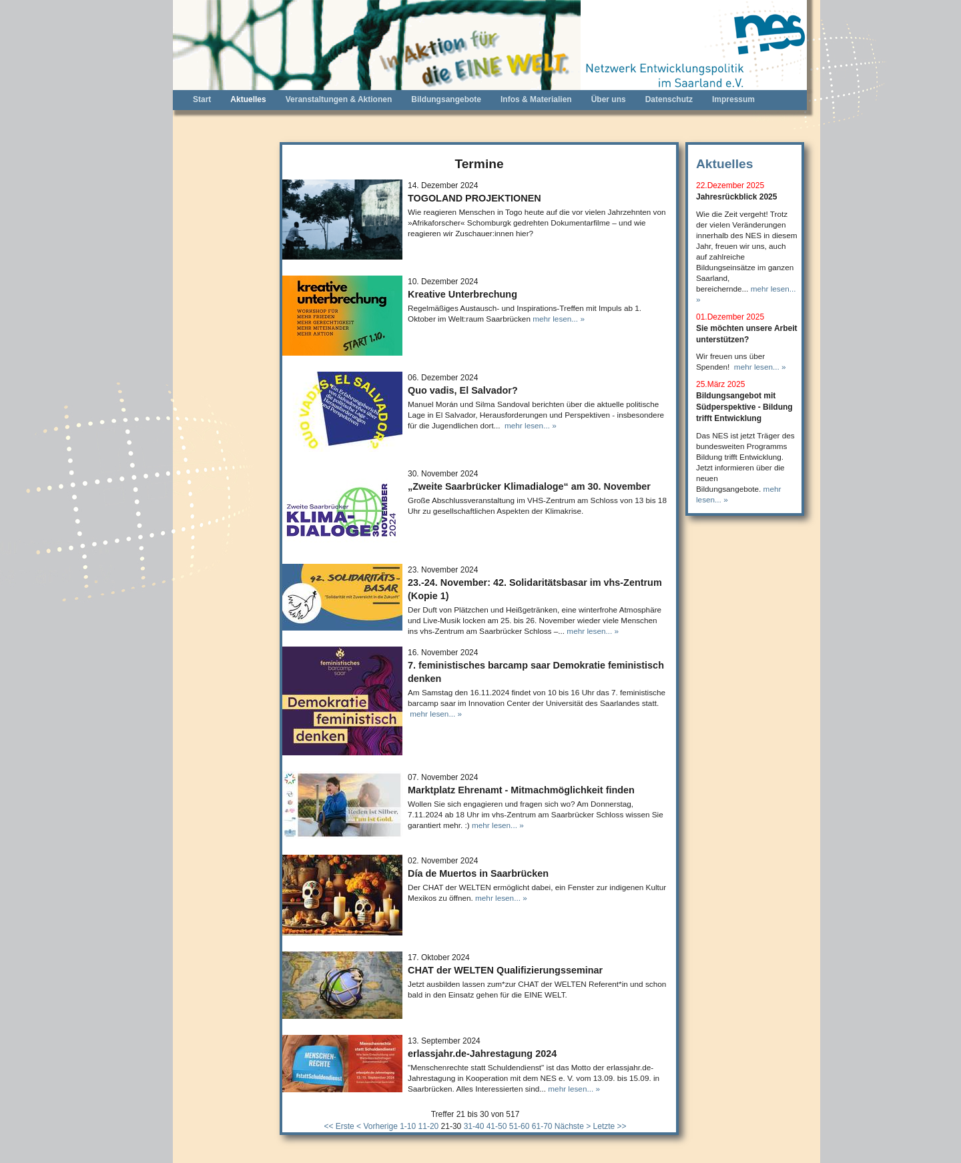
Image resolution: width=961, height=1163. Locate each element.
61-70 (542, 1126)
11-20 (428, 1126)
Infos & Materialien (536, 99)
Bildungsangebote (446, 99)
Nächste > (573, 1126)
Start (202, 99)
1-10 (408, 1126)
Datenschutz (669, 99)
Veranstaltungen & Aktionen (339, 99)
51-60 (519, 1126)
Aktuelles (248, 99)
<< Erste (339, 1126)
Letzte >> (610, 1126)
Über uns (608, 99)
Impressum (733, 99)
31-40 (474, 1126)
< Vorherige (377, 1126)
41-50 (497, 1126)
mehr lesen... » (559, 318)
